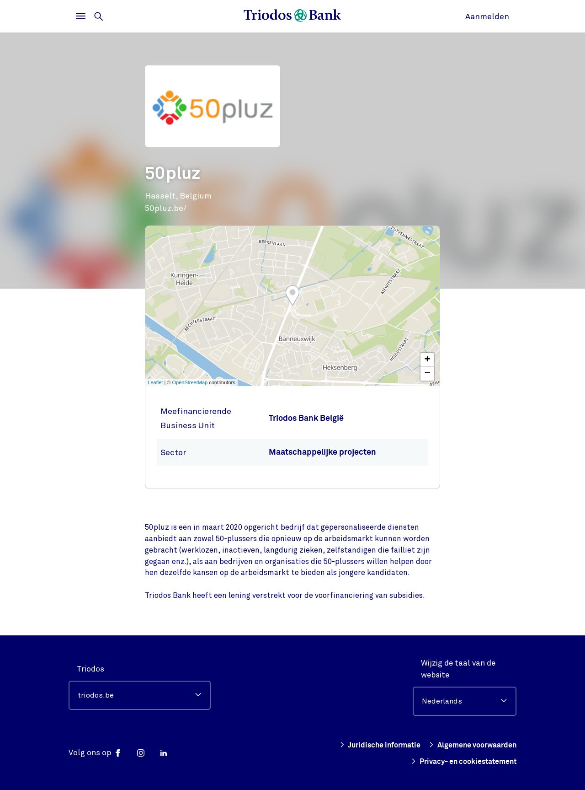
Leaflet (155, 382)
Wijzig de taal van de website (458, 669)
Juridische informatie (370, 745)
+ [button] (428, 360)
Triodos (90, 669)
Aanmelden (487, 16)
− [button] (428, 374)
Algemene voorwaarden (469, 745)
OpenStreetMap (190, 382)
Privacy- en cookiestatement (459, 762)
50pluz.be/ (165, 208)
